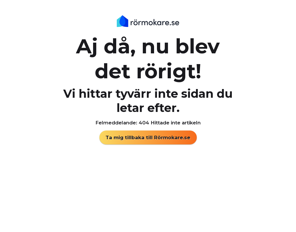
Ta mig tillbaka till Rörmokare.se (148, 137)
